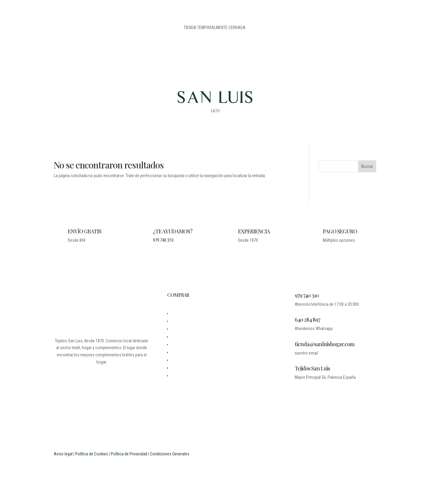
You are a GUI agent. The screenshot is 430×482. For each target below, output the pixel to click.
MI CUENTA (180, 344)
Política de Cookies (91, 453)
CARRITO (179, 352)
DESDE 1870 (181, 313)
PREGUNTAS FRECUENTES (193, 360)
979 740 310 (163, 240)
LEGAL (176, 328)
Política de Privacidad (129, 453)
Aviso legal (63, 453)
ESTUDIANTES (183, 367)
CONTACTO (180, 336)
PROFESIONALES (185, 375)
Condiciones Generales (169, 453)
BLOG (175, 321)
